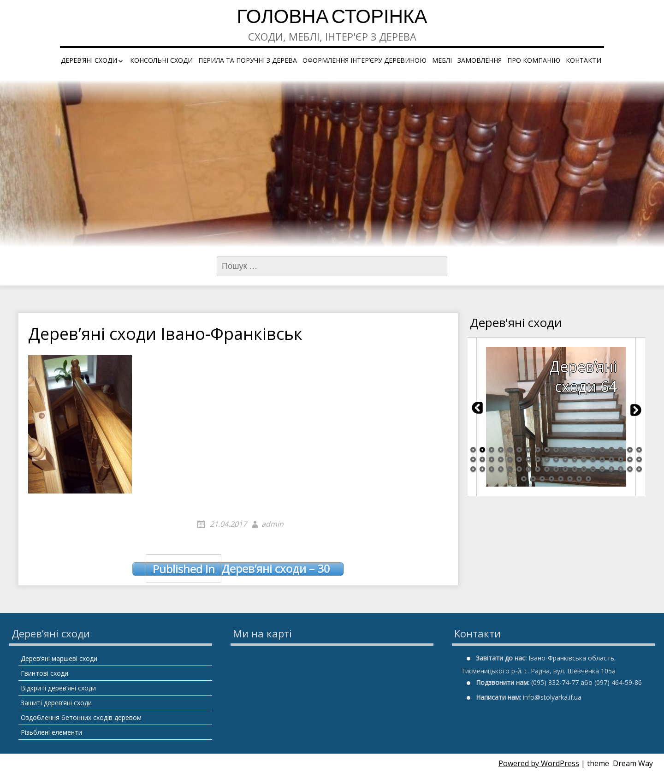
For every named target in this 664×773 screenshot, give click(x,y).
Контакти (583, 60)
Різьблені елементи (51, 732)
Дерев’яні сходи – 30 (238, 568)
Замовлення (479, 60)
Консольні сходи (161, 60)
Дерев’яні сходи (89, 60)
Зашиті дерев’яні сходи (56, 702)
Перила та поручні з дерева (247, 60)
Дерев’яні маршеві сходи (59, 658)
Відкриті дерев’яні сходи (58, 688)
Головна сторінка (332, 18)
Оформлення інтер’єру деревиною (364, 60)
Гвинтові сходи (44, 673)
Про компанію (533, 60)
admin (272, 524)
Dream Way (633, 763)
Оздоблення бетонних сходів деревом (81, 717)
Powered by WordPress (538, 763)
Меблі (442, 60)
